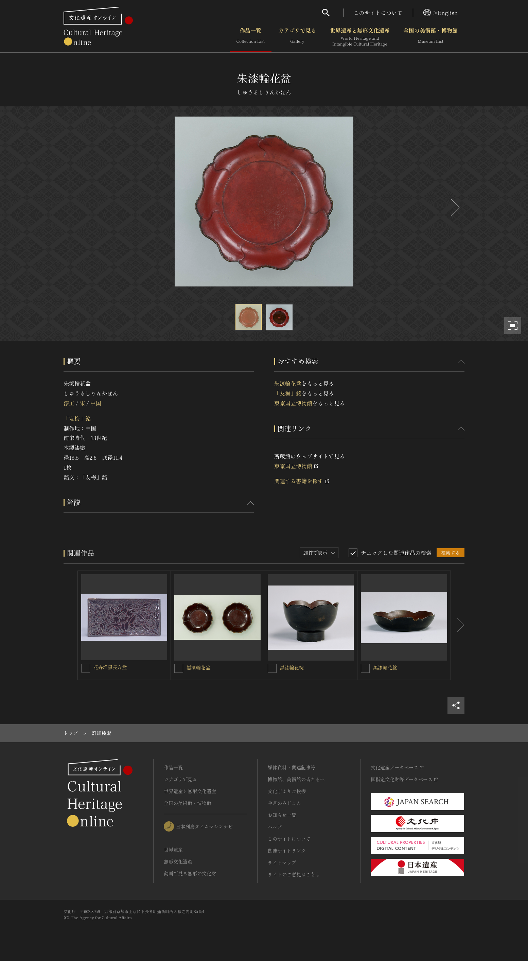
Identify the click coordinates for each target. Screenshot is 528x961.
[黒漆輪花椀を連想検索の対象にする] (272, 668)
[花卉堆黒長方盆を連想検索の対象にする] (85, 668)
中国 (95, 403)
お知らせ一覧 (282, 814)
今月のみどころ (284, 803)
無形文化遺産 (178, 861)
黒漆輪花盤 (385, 667)
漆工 (69, 403)
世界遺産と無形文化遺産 (360, 37)
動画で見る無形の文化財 (190, 873)
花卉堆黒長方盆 (110, 667)
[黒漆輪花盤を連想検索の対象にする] (365, 668)
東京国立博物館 (293, 403)
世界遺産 (173, 849)
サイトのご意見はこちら (294, 874)
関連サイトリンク (287, 850)
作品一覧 (250, 37)
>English (440, 12)
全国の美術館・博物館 (430, 37)
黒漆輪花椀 (292, 667)
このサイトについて (378, 12)
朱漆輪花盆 (287, 383)
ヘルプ (275, 826)
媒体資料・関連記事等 (291, 767)
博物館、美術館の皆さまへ (296, 779)
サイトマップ (282, 862)
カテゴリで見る (297, 37)
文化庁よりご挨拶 (287, 791)
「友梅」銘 (77, 418)
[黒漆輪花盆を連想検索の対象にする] (178, 668)
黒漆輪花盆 (198, 667)
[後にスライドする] (454, 207)
